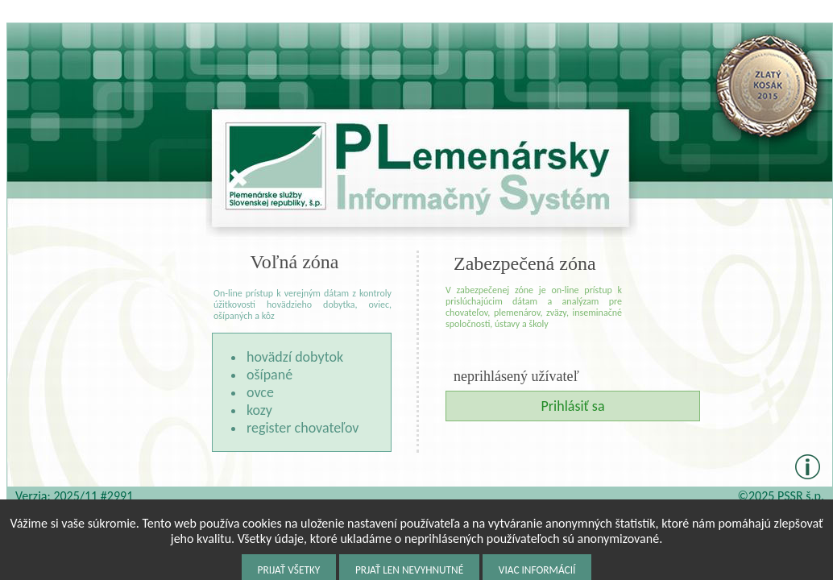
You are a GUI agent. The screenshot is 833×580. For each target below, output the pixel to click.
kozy (259, 410)
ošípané (269, 374)
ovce (260, 392)
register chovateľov (302, 428)
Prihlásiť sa (572, 406)
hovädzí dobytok (295, 357)
